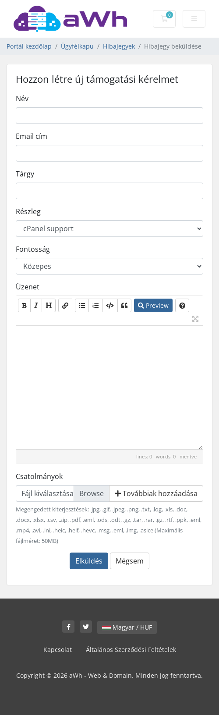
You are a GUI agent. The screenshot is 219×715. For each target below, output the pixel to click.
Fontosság (33, 249)
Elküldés (88, 561)
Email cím (31, 136)
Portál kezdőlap (29, 46)
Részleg (28, 211)
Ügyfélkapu (77, 46)
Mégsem (130, 561)
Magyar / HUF (127, 627)
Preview (153, 305)
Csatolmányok (39, 476)
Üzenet (27, 287)
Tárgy (25, 174)
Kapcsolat (57, 649)
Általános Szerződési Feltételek (131, 649)
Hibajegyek (119, 46)
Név (22, 98)
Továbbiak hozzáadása (156, 493)
